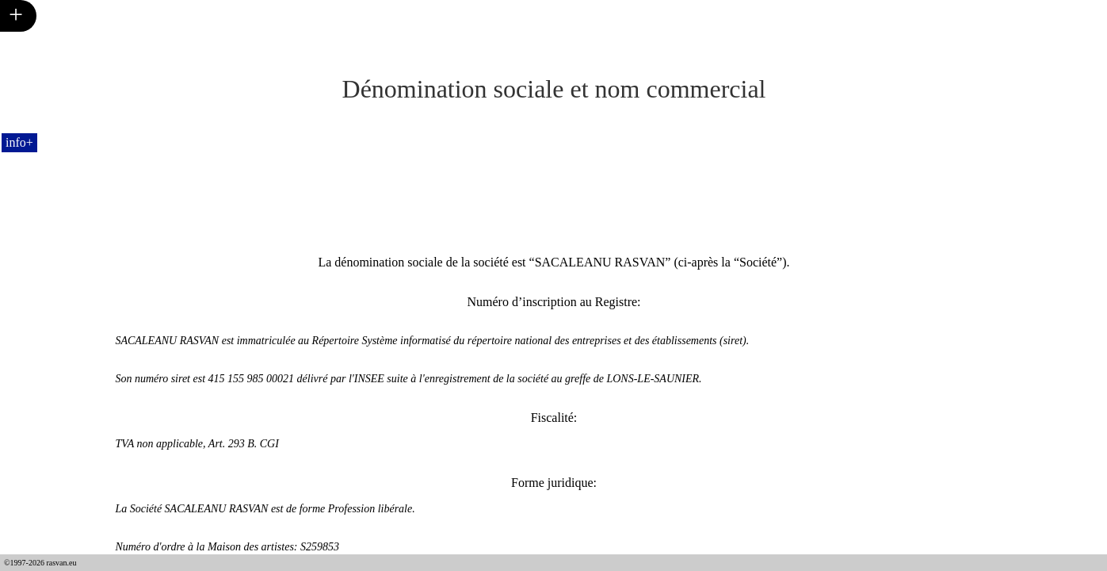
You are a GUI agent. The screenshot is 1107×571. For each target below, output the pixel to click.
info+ (19, 142)
